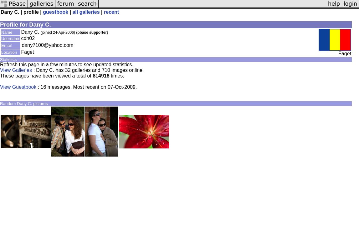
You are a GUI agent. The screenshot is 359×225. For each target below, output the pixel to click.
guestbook (55, 12)
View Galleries (16, 70)
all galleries (86, 12)
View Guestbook (18, 87)
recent (111, 12)
